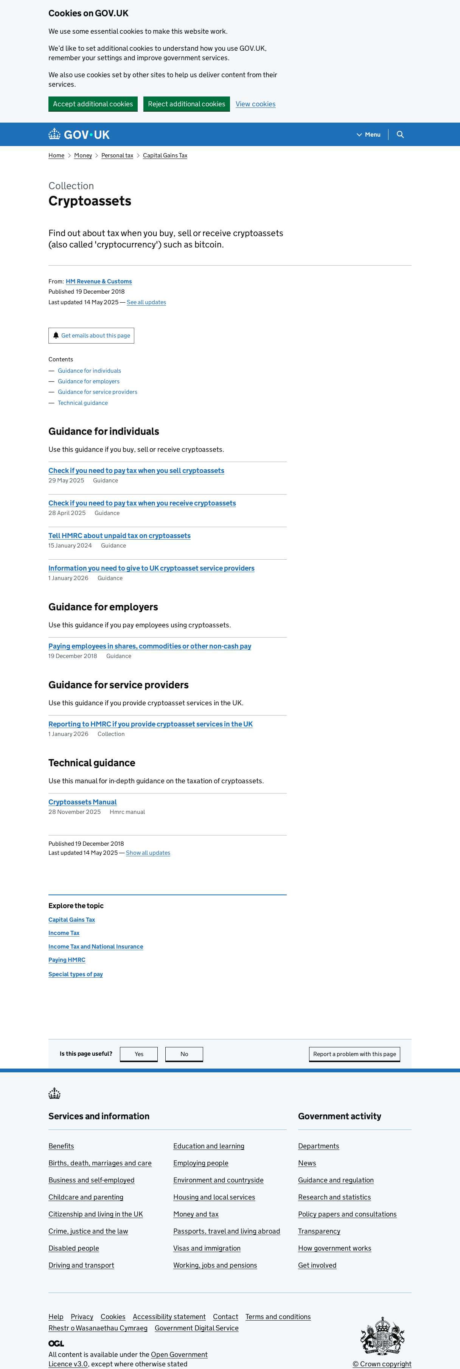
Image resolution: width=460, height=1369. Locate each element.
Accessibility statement (169, 1316)
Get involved (317, 1265)
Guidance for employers (89, 381)
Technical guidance (83, 402)
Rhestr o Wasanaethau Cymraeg (98, 1328)
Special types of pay (75, 974)
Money (83, 155)
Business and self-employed (91, 1180)
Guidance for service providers (97, 391)
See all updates (146, 302)
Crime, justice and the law (88, 1231)
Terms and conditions (278, 1316)
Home (56, 155)
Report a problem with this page (354, 1054)
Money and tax (196, 1214)
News (307, 1163)
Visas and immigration (207, 1248)
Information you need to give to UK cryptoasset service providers (151, 568)
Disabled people (73, 1248)
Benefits (61, 1146)
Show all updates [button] (148, 852)
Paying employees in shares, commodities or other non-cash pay (149, 646)
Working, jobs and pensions (215, 1265)
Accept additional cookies (93, 104)
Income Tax (63, 933)
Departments (318, 1146)
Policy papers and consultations (347, 1214)
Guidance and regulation (336, 1180)
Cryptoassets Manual (82, 802)
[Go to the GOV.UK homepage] (79, 135)
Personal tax (117, 155)
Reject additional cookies (186, 104)
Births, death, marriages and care (100, 1163)
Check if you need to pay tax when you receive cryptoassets (142, 503)
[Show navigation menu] (369, 134)
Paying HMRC (66, 959)
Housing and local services (214, 1197)
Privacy (82, 1316)
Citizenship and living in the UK (95, 1214)
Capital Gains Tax (165, 155)
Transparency (319, 1231)
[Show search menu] (400, 134)
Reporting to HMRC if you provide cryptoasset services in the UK (150, 724)
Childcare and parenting (85, 1197)
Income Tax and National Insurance (95, 946)
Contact (225, 1316)
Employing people (200, 1163)
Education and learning (208, 1146)
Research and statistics (334, 1197)
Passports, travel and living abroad (226, 1231)
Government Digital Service (197, 1328)
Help (56, 1316)
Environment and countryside (218, 1180)
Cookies (113, 1316)
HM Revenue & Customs (99, 281)
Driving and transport (81, 1265)
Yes (146, 1054)
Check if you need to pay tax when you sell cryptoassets (136, 470)
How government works (334, 1248)
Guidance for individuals (89, 370)
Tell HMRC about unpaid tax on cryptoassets (119, 535)
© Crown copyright (382, 1364)
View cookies (256, 103)
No (192, 1054)
